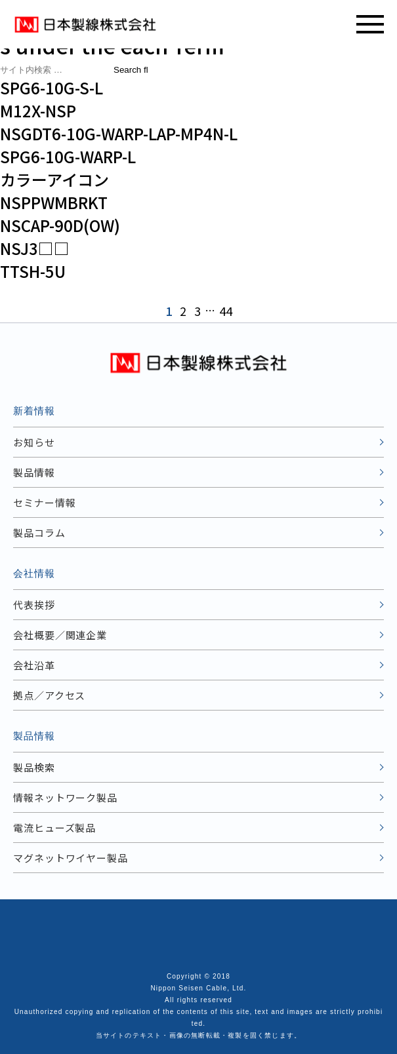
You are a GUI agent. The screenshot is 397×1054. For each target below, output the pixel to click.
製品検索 (34, 767)
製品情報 (34, 472)
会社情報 (34, 573)
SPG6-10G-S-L (51, 87)
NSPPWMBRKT (54, 202)
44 (225, 310)
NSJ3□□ (35, 248)
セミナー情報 (44, 502)
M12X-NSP (38, 110)
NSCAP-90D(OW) (60, 225)
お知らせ (34, 442)
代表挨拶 (34, 605)
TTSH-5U (33, 271)
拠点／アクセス (49, 695)
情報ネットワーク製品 (65, 797)
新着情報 (34, 410)
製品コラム (39, 532)
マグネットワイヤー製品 (70, 858)
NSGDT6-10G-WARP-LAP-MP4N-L (119, 133)
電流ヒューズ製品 (54, 827)
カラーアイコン (54, 179)
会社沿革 (34, 665)
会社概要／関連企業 (60, 635)
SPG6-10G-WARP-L (68, 156)
